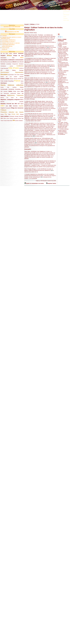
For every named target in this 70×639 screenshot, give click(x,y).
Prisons (2, 114)
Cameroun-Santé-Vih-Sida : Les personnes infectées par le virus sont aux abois (63, 99)
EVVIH (19, 78)
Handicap (14, 87)
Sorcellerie (15, 118)
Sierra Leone (6, 118)
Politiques (3, 110)
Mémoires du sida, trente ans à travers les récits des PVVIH (63, 55)
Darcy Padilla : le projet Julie (62, 75)
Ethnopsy (15, 78)
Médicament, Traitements (15, 95)
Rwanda (21, 114)
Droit (15, 74)
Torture (2, 120)
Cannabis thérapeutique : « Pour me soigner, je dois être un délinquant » (63, 87)
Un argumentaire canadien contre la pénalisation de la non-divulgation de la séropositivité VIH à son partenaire (63, 81)
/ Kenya (35, 32)
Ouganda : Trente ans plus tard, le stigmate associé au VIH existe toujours (63, 59)
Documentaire (11, 74)
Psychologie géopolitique (8, 44)
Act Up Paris (4, 53)
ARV (21, 57)
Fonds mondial (4, 81)
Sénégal (16, 116)
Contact (65, 18)
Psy (6, 114)
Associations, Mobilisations (9, 40)
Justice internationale (7, 46)
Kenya (14, 91)
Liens (64, 16)
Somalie (11, 118)
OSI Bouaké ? (65, 8)
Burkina (18, 61)
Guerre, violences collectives (12, 85)
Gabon (22, 81)
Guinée (2, 87)
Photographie (8, 107)
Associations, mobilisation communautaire (12, 59)
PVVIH (13, 114)
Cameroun (3, 63)
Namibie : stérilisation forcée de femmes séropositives (63, 72)
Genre (22, 83)
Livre (22, 91)
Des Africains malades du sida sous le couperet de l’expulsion (63, 114)
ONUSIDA (15, 106)
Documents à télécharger (66, 13)
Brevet (14, 61)
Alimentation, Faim (7, 57)
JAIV (2, 91)
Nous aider (66, 20)
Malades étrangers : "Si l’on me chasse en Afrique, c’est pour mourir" (63, 119)
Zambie (16, 120)
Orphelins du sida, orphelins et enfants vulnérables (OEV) (11, 38)
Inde (22, 89)
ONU (10, 106)
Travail (5, 120)
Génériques (4, 83)
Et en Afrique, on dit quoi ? (8, 41)
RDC (17, 114)
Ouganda (3, 108)
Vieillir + (60, 69)
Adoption (3, 55)
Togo (22, 118)
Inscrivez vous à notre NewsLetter (12, 26)
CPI (1, 70)
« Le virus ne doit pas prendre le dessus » (63, 129)
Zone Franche (5, 47)
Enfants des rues (6, 76)
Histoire (21, 87)
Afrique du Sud (18, 55)
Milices (21, 99)
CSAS (7, 70)
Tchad (19, 118)
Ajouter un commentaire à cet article (35, 183)
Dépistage (21, 70)
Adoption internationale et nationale (11, 43)
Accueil (26, 24)
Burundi (21, 61)
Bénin (2, 61)
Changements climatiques (17, 63)
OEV (2, 106)
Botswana (10, 61)
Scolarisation (12, 116)
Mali (22, 93)
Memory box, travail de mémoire (12, 97)
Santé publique (5, 116)
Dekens (14, 70)
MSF (19, 103)
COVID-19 (4, 49)
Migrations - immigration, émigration (10, 99)
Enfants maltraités (18, 76)
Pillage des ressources (17, 108)
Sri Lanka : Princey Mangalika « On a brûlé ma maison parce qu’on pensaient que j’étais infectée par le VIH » (63, 125)
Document (4, 74)
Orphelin (21, 106)
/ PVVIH (31, 32)
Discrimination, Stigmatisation (12, 72)
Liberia (18, 91)
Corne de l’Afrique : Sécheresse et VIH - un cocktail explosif (63, 95)
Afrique (9, 55)
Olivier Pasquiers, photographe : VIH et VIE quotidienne (62, 133)
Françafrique (11, 81)
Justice (10, 91)
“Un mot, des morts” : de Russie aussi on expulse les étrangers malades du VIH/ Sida (63, 109)
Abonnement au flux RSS (13, 31)
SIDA (2, 118)
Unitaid (8, 120)
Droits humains (20, 74)
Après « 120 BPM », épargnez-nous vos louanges (63, 44)
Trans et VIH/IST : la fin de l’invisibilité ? (63, 91)
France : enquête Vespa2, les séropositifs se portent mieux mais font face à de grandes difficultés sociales (63, 49)
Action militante (13, 53)
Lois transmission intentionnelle (8, 93)
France (17, 81)
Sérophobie (21, 116)
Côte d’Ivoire (13, 68)
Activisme (20, 53)
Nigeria (22, 103)
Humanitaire (18, 89)
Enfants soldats (5, 78)
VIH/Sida (4, 35)
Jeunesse (5, 91)
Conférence (20, 66)
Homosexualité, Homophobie (7, 89)
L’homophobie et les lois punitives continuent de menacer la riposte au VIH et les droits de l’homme (63, 65)
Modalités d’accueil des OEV (9, 103)
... (63, 22)
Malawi (18, 93)
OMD (7, 105)
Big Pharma (5, 61)
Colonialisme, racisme (7, 66)
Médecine (3, 95)
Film (22, 78)
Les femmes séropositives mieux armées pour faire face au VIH (63, 104)
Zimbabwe (20, 120)
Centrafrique (8, 63)
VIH (13, 120)
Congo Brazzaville (4, 68)
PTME (9, 114)
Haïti (8, 87)
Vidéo (11, 120)
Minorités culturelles (12, 101)
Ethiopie (11, 78)
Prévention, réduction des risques (12, 112)
